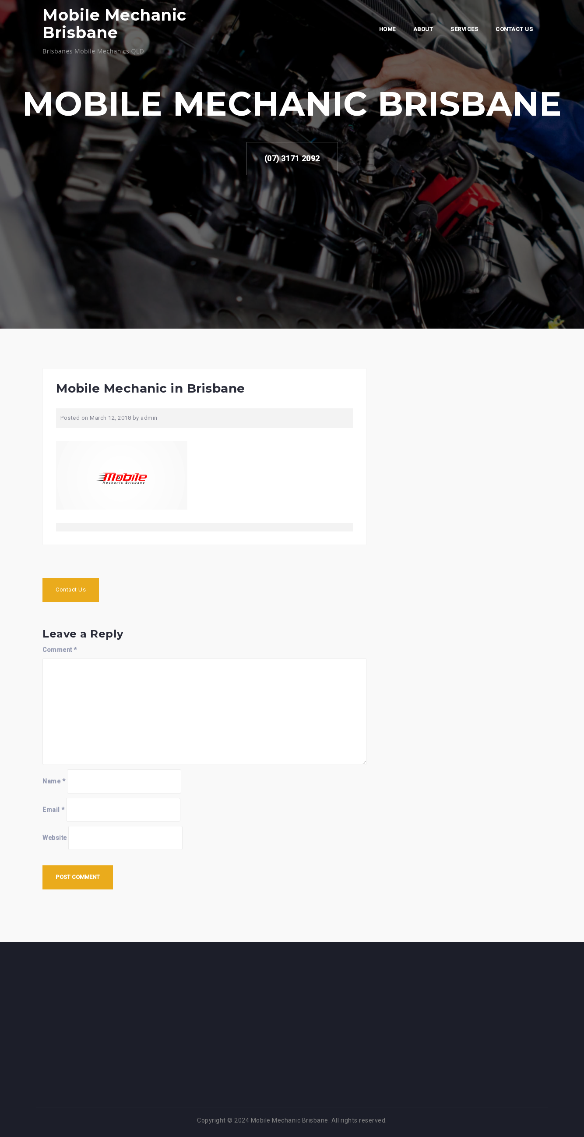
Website (54, 837)
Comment (59, 649)
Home (387, 29)
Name (53, 781)
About (423, 29)
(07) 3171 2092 (292, 158)
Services (464, 29)
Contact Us (514, 29)
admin (149, 417)
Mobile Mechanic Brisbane (114, 23)
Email (53, 809)
